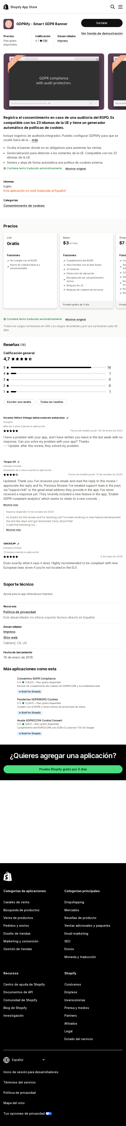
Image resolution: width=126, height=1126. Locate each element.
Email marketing (76, 933)
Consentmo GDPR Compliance (36, 678)
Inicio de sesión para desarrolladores (30, 1072)
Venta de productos (18, 918)
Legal (68, 1031)
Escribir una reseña (19, 402)
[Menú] (120, 7)
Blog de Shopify (15, 1008)
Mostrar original (75, 168)
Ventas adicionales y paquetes (87, 925)
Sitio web (10, 637)
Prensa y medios (76, 1008)
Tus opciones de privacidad (24, 1113)
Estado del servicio (78, 1039)
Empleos (70, 992)
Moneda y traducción (80, 957)
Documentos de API (18, 992)
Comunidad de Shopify (20, 1000)
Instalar (101, 23)
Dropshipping (74, 902)
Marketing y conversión (20, 941)
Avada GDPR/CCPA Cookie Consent (39, 720)
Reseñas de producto (80, 918)
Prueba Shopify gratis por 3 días (63, 769)
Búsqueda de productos (21, 910)
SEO (67, 941)
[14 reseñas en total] (109, 367)
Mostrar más (10, 504)
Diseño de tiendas (16, 933)
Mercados (71, 910)
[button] (63, 685)
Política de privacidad (19, 612)
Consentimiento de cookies (24, 205)
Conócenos (72, 984)
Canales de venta (16, 902)
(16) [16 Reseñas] (45, 40)
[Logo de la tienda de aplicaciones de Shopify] (20, 7)
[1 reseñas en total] (110, 373)
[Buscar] (113, 7)
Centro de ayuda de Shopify (24, 984)
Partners (70, 1015)
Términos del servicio (19, 1082)
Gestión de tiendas (17, 949)
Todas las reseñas (51, 402)
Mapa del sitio (14, 1103)
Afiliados (70, 1023)
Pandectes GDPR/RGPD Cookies (37, 699)
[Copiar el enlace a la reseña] (67, 418)
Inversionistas (74, 1000)
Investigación (13, 1015)
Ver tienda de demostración (102, 33)
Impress (63, 40)
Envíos (69, 949)
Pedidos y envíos (16, 925)
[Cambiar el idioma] (28, 1060)
